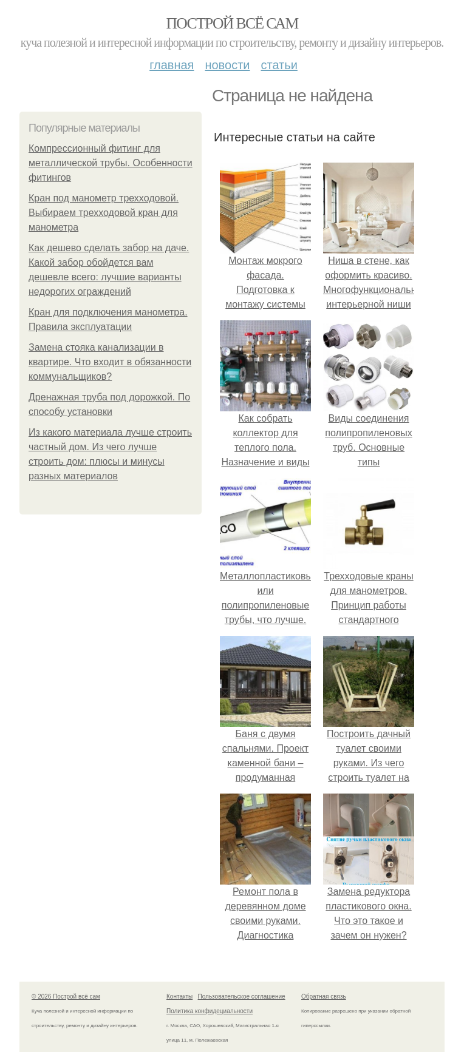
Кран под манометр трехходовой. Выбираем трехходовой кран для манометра (104, 212)
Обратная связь (323, 996)
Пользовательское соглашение (241, 996)
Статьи (279, 65)
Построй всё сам (232, 23)
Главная (171, 65)
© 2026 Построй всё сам (66, 996)
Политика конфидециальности (209, 1011)
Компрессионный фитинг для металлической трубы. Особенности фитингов (111, 163)
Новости (227, 65)
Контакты (179, 996)
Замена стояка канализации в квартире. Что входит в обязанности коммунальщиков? (110, 362)
